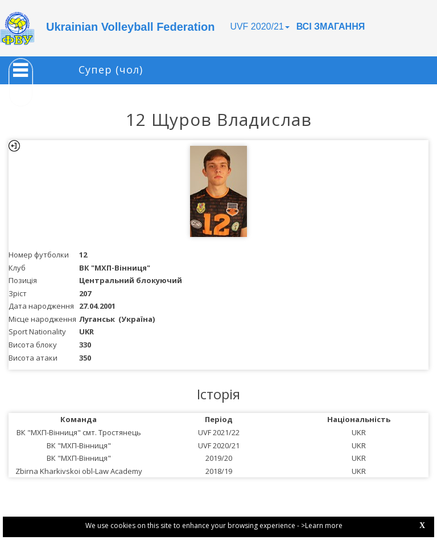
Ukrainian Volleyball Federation (130, 27)
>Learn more (322, 525)
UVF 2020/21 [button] (259, 26)
